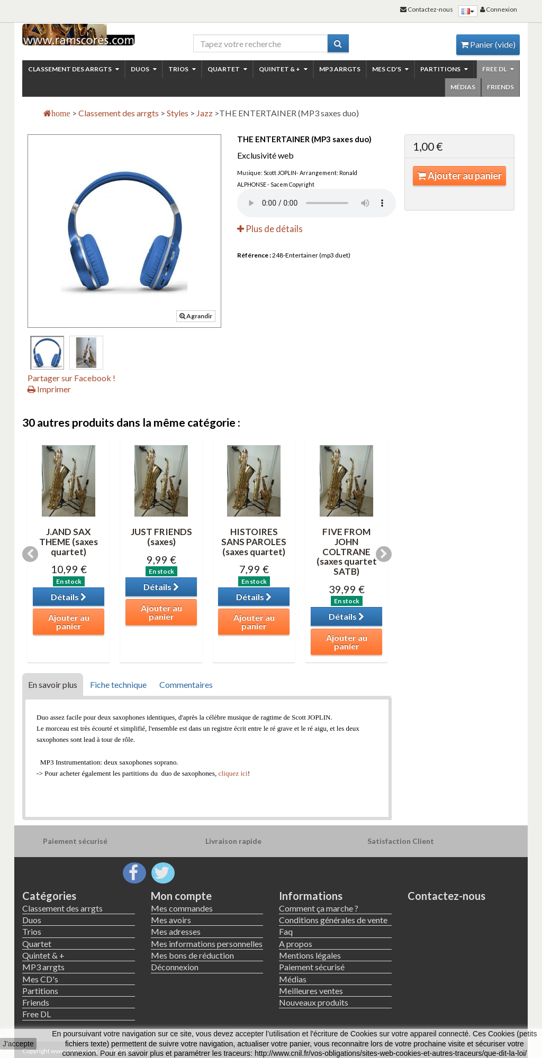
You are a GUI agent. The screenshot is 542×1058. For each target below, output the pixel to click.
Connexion (498, 9)
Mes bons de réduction (192, 955)
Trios (182, 69)
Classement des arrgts (73, 69)
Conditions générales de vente (333, 920)
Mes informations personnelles (207, 944)
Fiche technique (118, 684)
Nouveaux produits (313, 1002)
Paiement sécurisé (312, 967)
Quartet (227, 69)
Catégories (49, 895)
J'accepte (18, 1043)
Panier (488, 44)
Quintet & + (283, 69)
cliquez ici (233, 773)
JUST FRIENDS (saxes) (161, 536)
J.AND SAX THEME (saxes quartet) (68, 541)
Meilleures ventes (311, 991)
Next (384, 554)
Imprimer (49, 389)
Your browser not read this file (316, 203)
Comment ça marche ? (318, 908)
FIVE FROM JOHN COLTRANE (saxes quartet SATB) (347, 551)
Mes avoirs (171, 920)
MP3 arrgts (339, 69)
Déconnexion (174, 967)
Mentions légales (310, 955)
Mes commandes (182, 908)
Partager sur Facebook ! (71, 378)
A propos (295, 944)
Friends (500, 87)
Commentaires (186, 684)
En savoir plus (52, 684)
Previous (30, 554)
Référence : (254, 255)
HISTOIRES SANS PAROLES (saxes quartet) (253, 541)
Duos (144, 69)
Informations (310, 895)
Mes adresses (176, 931)
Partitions (444, 69)
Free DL (498, 69)
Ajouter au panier (459, 175)
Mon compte (181, 895)
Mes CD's (390, 69)
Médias (462, 87)
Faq (286, 931)
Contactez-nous (446, 895)
